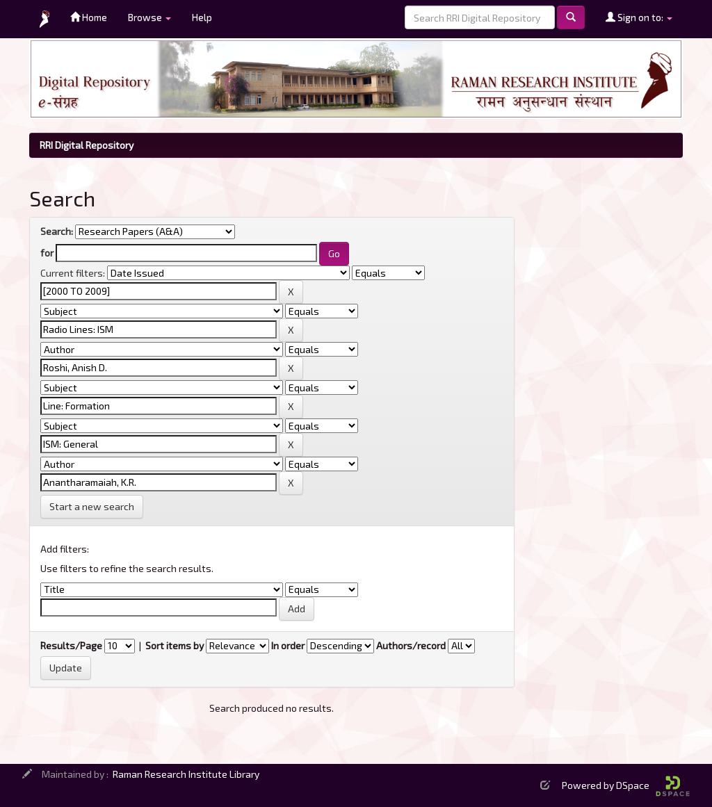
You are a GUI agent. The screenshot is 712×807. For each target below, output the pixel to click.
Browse (149, 17)
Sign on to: (639, 17)
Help (202, 17)
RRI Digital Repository (87, 145)
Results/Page (71, 645)
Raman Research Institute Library (186, 774)
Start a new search (91, 506)
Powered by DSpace (626, 785)
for (47, 253)
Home (88, 17)
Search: (56, 231)
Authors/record (411, 645)
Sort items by (174, 645)
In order (288, 645)
